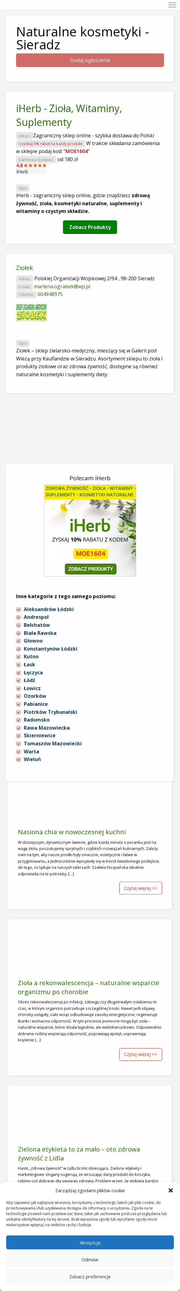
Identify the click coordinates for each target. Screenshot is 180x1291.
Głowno (33, 640)
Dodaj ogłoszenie (90, 60)
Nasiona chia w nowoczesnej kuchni (72, 831)
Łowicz (32, 688)
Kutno (31, 656)
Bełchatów (37, 625)
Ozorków (35, 696)
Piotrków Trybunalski (50, 712)
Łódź (29, 680)
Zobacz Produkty (90, 227)
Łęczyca (33, 672)
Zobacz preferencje (90, 1276)
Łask (29, 664)
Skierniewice (40, 735)
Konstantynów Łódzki (50, 648)
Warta (31, 751)
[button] (171, 1190)
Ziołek (24, 268)
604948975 (50, 294)
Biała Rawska (40, 633)
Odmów (90, 1259)
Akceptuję (90, 1242)
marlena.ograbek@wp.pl (62, 286)
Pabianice (36, 704)
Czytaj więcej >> (140, 888)
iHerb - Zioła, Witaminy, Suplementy (69, 115)
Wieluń (32, 759)
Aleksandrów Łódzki (49, 609)
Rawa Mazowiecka (47, 727)
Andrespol (36, 617)
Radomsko (37, 719)
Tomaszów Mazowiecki (53, 743)
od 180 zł (67, 159)
